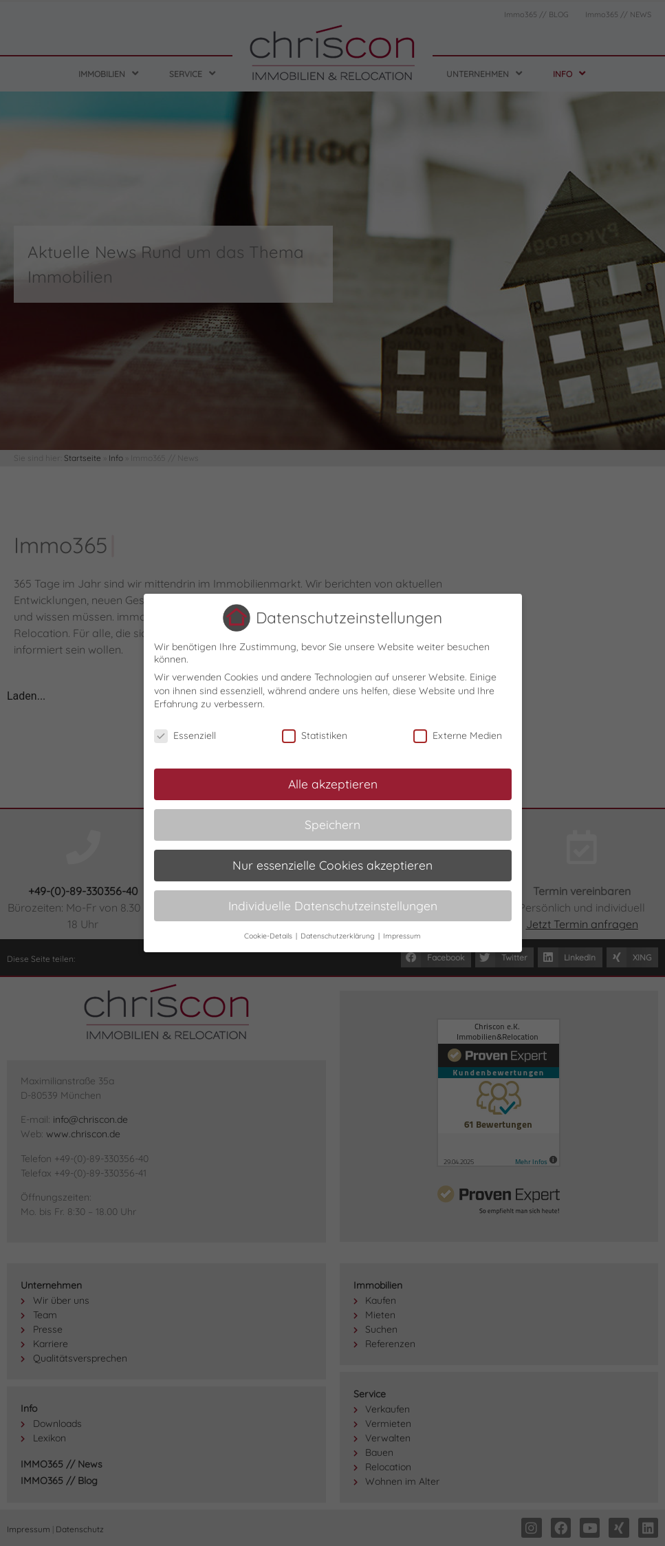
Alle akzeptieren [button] (333, 783)
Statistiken (314, 735)
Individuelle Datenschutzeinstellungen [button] (332, 905)
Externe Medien (457, 735)
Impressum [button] (402, 936)
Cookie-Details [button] (269, 936)
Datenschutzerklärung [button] (339, 936)
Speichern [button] (332, 824)
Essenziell (185, 735)
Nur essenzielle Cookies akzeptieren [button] (332, 864)
